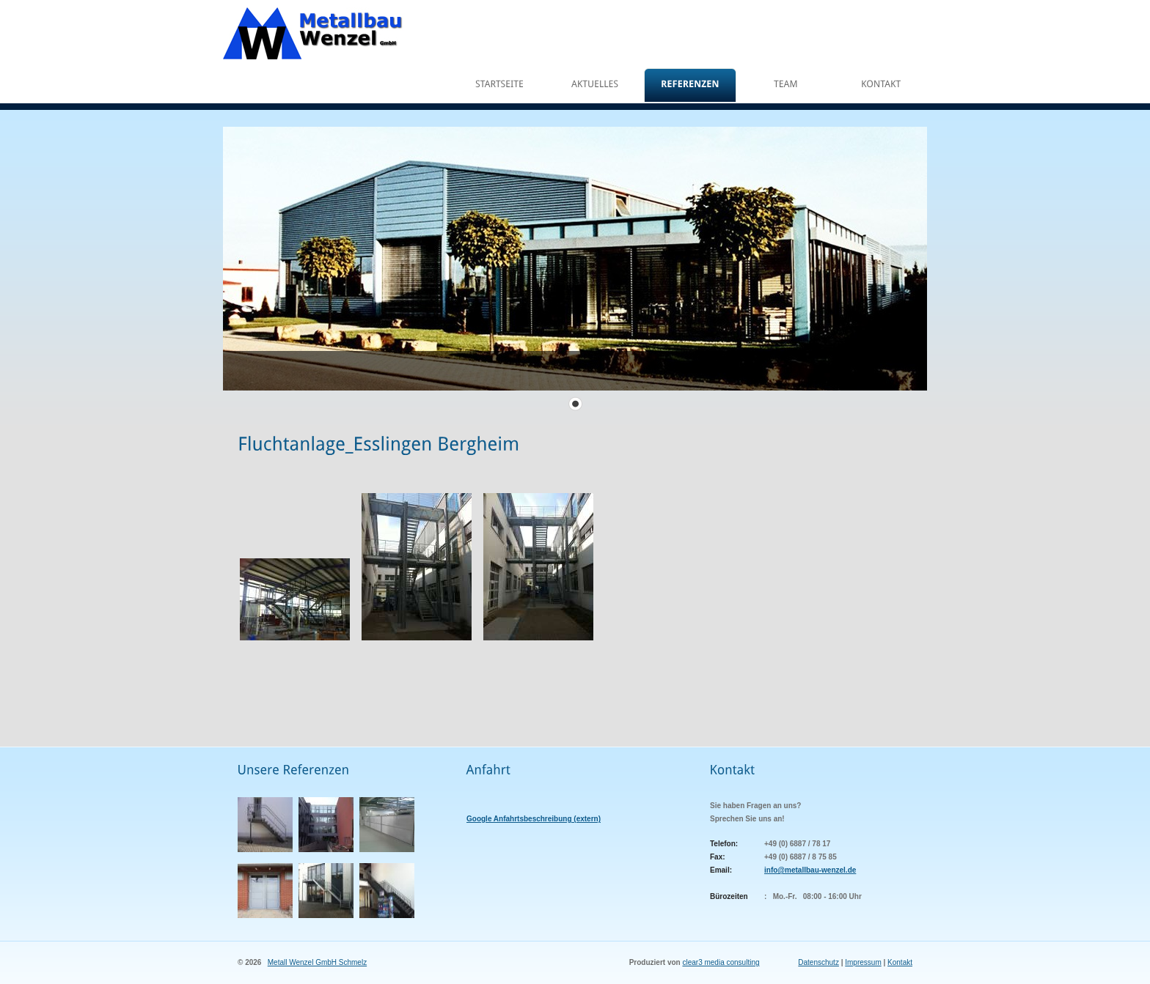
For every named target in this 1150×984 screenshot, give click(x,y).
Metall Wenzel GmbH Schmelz (317, 962)
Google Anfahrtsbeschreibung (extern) (533, 819)
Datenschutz (818, 962)
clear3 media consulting (720, 962)
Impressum (863, 962)
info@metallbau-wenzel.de (810, 870)
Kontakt (899, 962)
